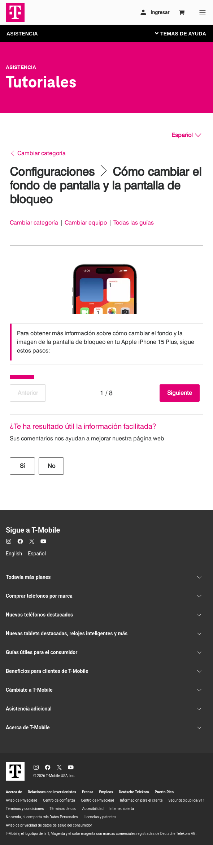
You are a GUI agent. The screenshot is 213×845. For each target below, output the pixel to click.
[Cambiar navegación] (186, 33)
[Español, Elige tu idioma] (186, 135)
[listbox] (106, 342)
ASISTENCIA (22, 34)
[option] (106, 342)
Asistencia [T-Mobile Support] (21, 67)
